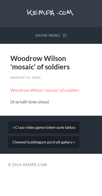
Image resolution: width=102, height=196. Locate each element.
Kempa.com (51, 12)
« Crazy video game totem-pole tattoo (44, 127)
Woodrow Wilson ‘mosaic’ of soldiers (44, 90)
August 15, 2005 (25, 77)
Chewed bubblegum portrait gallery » (44, 142)
